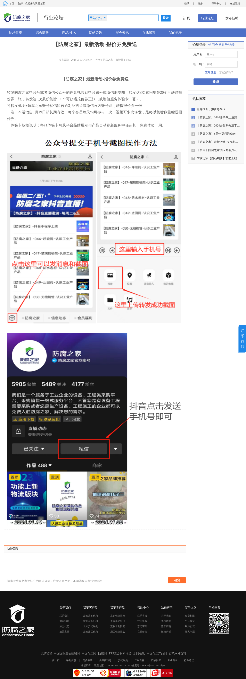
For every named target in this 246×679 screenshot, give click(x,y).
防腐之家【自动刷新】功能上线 (217, 158)
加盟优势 (64, 626)
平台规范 (190, 621)
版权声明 (166, 631)
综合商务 (42, 32)
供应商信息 (105, 660)
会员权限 (190, 615)
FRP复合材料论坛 (120, 653)
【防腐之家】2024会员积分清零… (218, 125)
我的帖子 (175, 32)
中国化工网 (89, 653)
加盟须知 (64, 621)
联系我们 (64, 615)
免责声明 (166, 621)
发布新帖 (231, 18)
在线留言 (148, 32)
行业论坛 (207, 18)
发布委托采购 (90, 626)
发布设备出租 (90, 621)
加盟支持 (64, 631)
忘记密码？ (226, 72)
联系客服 (142, 615)
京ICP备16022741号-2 (153, 665)
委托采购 (123, 660)
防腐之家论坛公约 (27, 581)
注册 (200, 3)
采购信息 (71, 660)
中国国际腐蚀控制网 (67, 653)
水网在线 (139, 653)
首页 (11, 3)
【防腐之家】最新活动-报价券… (217, 141)
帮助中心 (216, 3)
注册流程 (142, 621)
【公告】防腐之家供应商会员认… (218, 150)
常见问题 (190, 631)
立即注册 (210, 72)
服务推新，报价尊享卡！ (212, 109)
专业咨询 (172, 660)
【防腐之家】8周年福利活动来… (217, 133)
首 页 (186, 18)
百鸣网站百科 (177, 653)
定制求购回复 (117, 626)
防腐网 (102, 653)
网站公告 (95, 32)
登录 (186, 3)
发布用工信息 (90, 631)
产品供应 (156, 660)
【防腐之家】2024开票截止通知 (217, 117)
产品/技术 (69, 32)
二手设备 (139, 660)
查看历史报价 (117, 621)
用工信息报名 (117, 631)
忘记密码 (142, 626)
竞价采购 (87, 660)
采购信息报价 (117, 615)
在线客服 (235, 3)
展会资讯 (122, 32)
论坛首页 (15, 32)
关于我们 (166, 615)
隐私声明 (166, 626)
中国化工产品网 (157, 653)
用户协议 (190, 626)
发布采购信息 (90, 615)
